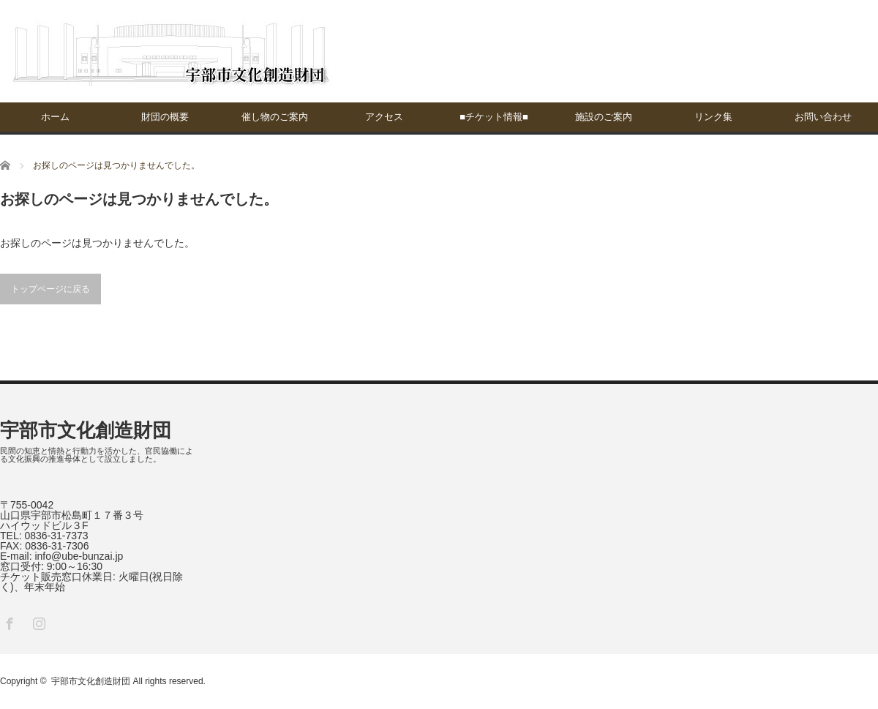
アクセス (384, 116)
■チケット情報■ (493, 116)
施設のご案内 (603, 116)
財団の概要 (165, 116)
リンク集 (713, 116)
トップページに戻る (50, 289)
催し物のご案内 (274, 116)
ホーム (55, 116)
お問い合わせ (823, 116)
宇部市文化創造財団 (85, 430)
